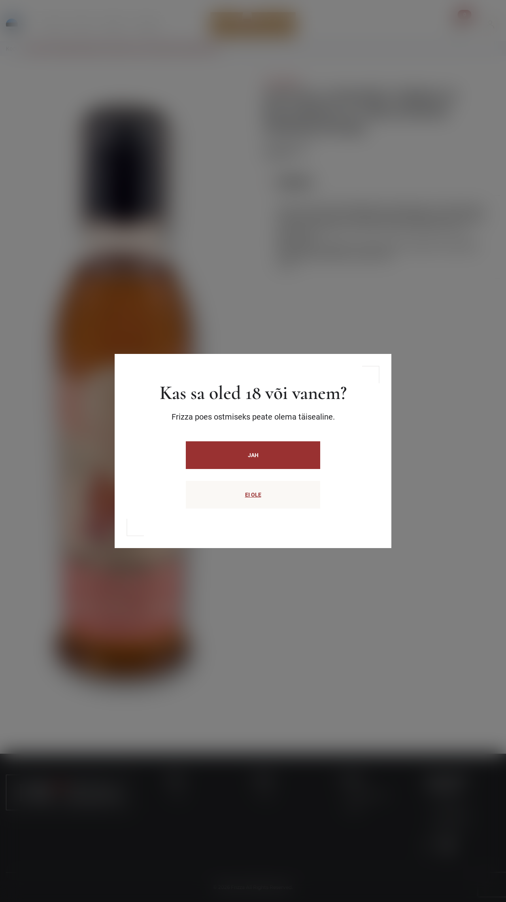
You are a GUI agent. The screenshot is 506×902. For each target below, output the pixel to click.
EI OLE (253, 495)
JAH (253, 455)
